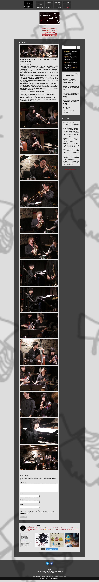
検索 (63, 45)
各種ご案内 (49, 5)
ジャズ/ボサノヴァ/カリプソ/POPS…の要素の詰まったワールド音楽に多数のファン (70, 81)
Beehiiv (76, 152)
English (67, 7)
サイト (21, 506)
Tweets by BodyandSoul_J (71, 169)
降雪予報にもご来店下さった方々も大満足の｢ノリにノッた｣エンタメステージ (71, 150)
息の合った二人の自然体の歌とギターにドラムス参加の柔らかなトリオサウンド (71, 94)
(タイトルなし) (66, 107)
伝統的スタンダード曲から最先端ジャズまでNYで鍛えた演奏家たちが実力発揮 (71, 101)
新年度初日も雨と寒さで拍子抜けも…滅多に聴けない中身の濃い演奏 (71, 157)
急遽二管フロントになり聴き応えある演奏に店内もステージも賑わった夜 (71, 145)
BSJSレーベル (49, 7)
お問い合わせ (40, 7)
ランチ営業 (57, 5)
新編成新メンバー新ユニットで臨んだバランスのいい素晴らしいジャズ (71, 140)
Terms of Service (60, 577)
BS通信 (40, 5)
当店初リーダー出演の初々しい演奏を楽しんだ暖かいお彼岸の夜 (71, 163)
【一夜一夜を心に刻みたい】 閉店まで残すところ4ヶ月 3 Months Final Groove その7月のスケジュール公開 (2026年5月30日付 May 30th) (49, 32)
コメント (23, 482)
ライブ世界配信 (58, 7)
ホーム (40, 2)
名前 (21, 495)
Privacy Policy (53, 577)
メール (22, 501)
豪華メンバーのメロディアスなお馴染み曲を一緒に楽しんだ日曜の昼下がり (71, 88)
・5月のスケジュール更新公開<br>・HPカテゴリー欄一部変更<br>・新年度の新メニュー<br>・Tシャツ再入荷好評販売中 (71, 131)
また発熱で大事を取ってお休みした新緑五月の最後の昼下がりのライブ (71, 124)
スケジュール (58, 2)
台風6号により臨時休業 (68, 111)
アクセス (67, 5)
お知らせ (49, 2)
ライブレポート (67, 2)
